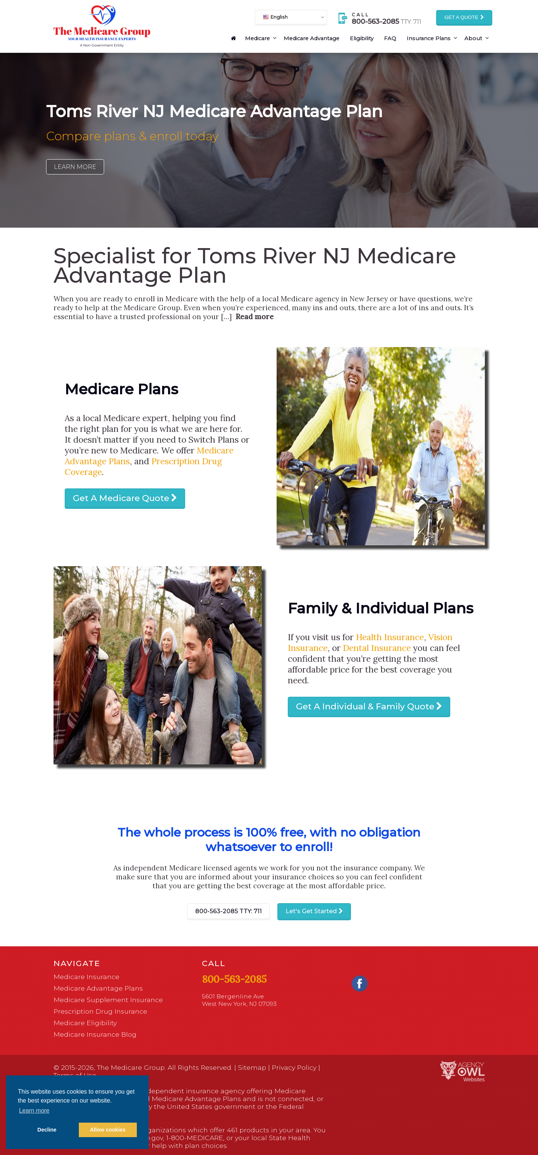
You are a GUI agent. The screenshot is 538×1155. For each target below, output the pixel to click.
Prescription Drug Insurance (100, 1011)
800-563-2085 (228, 911)
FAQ (390, 38)
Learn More (75, 166)
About (473, 38)
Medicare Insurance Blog (95, 1034)
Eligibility (362, 38)
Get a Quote (461, 17)
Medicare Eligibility (85, 1023)
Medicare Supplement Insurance (108, 1000)
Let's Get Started (311, 911)
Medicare (257, 38)
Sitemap (252, 1067)
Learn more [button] (34, 1110)
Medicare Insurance (86, 977)
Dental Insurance (377, 647)
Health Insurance (390, 637)
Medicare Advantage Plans (98, 988)
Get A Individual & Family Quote (365, 706)
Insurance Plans (429, 38)
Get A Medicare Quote (121, 498)
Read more (254, 316)
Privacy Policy (294, 1067)
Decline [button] (47, 1130)
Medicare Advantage (311, 38)
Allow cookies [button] (108, 1130)
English (275, 17)
